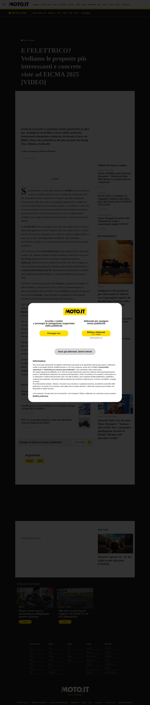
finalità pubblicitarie (98, 377)
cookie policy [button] (96, 370)
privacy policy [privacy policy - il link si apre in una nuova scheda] (101, 365)
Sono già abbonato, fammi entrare (75, 351)
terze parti (69, 372)
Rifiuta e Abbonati (96, 333)
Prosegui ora (53, 333)
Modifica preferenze (40, 396)
